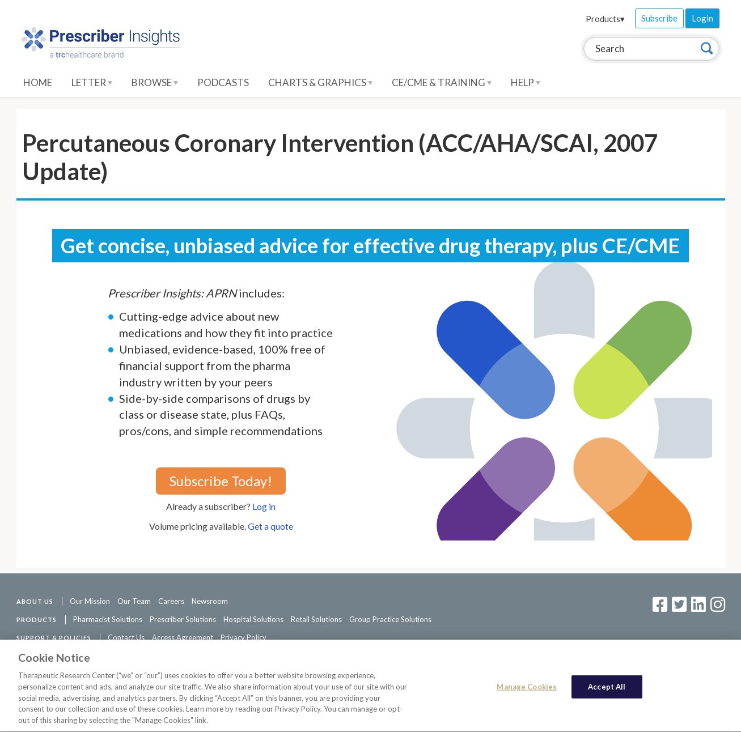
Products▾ (605, 19)
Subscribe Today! (221, 481)
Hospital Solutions (253, 619)
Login (702, 18)
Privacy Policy (243, 637)
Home (37, 82)
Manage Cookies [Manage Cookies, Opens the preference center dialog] (527, 687)
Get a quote (270, 526)
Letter (91, 82)
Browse (155, 82)
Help (525, 82)
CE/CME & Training (442, 82)
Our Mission (90, 601)
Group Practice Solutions (390, 619)
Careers (171, 601)
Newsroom (210, 601)
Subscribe (659, 18)
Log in (264, 506)
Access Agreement (182, 637)
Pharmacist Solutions (107, 619)
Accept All (606, 687)
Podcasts (223, 82)
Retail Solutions (316, 619)
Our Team (134, 601)
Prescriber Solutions (183, 619)
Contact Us (126, 637)
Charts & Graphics (320, 82)
